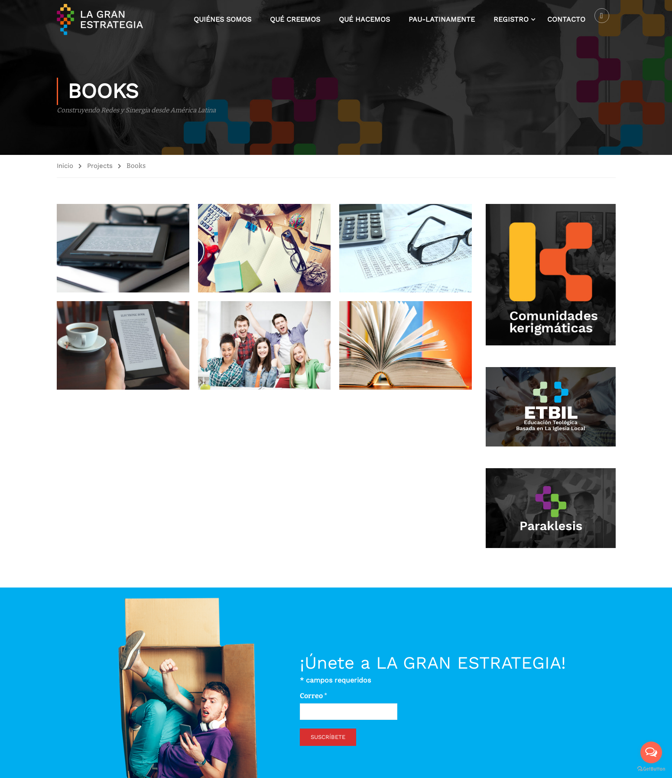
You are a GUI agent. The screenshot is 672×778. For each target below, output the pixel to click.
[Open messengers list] (651, 752)
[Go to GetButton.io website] (651, 769)
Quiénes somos (222, 20)
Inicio (65, 167)
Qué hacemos (364, 20)
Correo (313, 695)
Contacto (566, 20)
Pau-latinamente (442, 20)
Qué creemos (295, 20)
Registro (511, 20)
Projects (100, 167)
